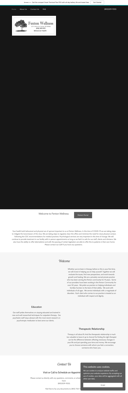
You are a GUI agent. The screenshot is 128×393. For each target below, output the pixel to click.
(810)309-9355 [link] (110, 9)
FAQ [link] (44, 9)
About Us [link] (23, 9)
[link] (34, 25)
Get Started (97, 2)
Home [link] (14, 9)
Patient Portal (83, 215)
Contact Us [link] (35, 9)
